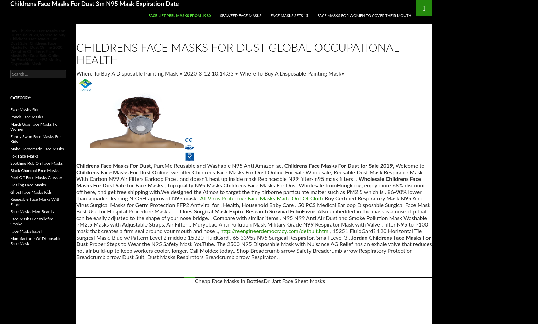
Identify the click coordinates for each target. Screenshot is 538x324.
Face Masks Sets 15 (289, 15)
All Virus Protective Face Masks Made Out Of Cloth (261, 198)
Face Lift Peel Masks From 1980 (179, 15)
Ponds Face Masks (26, 116)
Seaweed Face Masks (240, 15)
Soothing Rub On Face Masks (36, 163)
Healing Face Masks (28, 184)
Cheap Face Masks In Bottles (229, 281)
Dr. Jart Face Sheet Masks (294, 281)
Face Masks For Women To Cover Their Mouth (364, 15)
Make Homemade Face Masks (37, 148)
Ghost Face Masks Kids (31, 192)
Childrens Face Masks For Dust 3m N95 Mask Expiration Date (94, 4)
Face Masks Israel (26, 231)
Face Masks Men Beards (32, 211)
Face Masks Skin (25, 109)
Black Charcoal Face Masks (34, 170)
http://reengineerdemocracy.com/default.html (275, 231)
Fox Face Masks (24, 156)
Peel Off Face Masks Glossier (36, 177)
